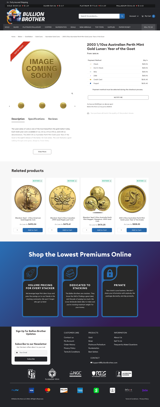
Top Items (99, 27)
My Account (69, 341)
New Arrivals (85, 27)
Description (18, 119)
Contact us (69, 337)
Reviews (53, 119)
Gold (7, 27)
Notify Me (118, 97)
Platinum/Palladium (32, 27)
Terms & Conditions (72, 352)
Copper (48, 27)
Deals (73, 27)
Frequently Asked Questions (125, 344)
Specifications (36, 119)
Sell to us (148, 27)
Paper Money (124, 27)
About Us (118, 337)
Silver (16, 27)
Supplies (111, 27)
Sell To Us (118, 341)
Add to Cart (32, 230)
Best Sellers (93, 352)
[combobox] (99, 16)
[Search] (122, 16)
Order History (69, 344)
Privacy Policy (69, 348)
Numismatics (61, 27)
